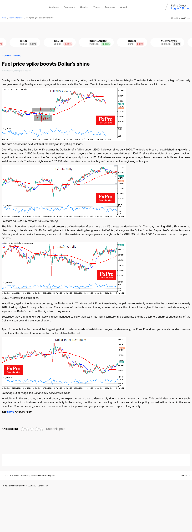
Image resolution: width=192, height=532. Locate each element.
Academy (110, 7)
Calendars (69, 7)
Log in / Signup (180, 8)
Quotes (84, 7)
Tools (96, 7)
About (123, 7)
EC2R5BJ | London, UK (38, 485)
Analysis (54, 7)
